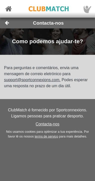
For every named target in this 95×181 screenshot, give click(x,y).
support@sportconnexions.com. (32, 80)
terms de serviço (46, 136)
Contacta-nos (47, 124)
